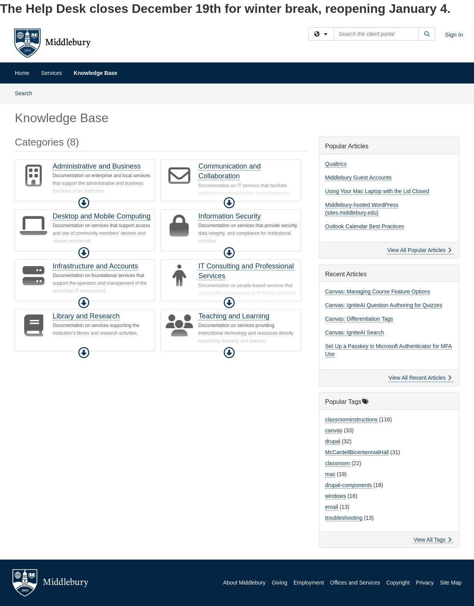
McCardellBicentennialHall (357, 452)
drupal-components (348, 485)
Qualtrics (336, 164)
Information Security (229, 216)
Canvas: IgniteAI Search (354, 332)
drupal (332, 441)
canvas (333, 430)
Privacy (425, 582)
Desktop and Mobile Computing (101, 216)
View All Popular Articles (419, 250)
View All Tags (432, 540)
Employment (309, 582)
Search (26, 92)
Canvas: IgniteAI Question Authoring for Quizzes (383, 305)
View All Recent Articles (420, 378)
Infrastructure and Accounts (95, 266)
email (331, 507)
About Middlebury (244, 582)
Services (51, 73)
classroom (337, 463)
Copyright (398, 582)
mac (330, 474)
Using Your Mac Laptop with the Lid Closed (377, 191)
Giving (279, 582)
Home (22, 73)
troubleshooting (344, 518)
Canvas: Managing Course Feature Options (377, 291)
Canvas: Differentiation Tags (359, 319)
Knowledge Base (95, 73)
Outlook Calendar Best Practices (364, 226)
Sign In (454, 34)
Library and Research (86, 316)
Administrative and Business (97, 166)
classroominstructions (351, 419)
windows (335, 496)
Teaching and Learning (233, 316)
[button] (84, 203)
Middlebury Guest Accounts (358, 177)
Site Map (451, 582)
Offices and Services (355, 582)
